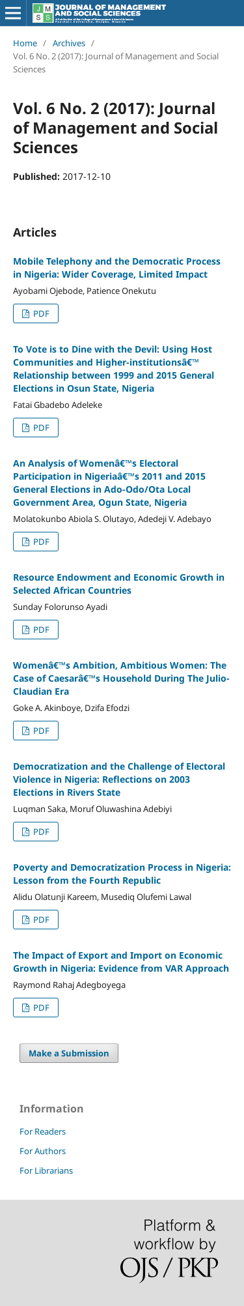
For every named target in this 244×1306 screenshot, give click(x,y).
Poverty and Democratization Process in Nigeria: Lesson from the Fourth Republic (122, 873)
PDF (40, 313)
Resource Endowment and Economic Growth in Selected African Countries (118, 583)
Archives (69, 43)
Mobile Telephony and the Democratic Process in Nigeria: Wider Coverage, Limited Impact (117, 267)
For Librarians (46, 1170)
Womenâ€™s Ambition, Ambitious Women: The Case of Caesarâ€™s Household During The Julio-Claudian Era (121, 678)
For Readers (43, 1131)
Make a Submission (69, 1053)
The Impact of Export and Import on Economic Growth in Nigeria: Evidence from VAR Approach (121, 961)
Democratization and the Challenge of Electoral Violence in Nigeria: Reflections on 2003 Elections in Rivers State (119, 779)
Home (25, 43)
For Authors (43, 1151)
